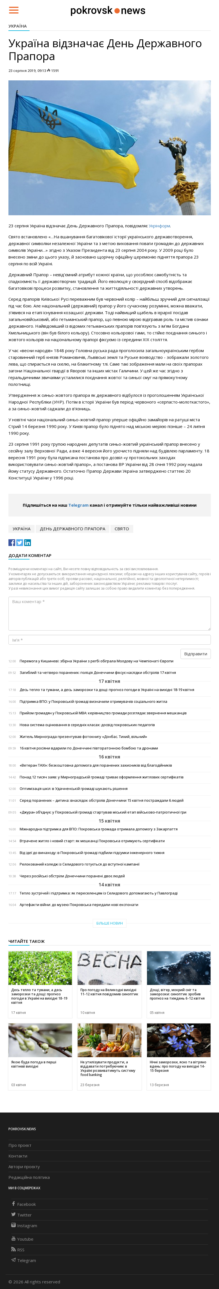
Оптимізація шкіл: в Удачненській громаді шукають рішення (74, 789)
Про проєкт (19, 1145)
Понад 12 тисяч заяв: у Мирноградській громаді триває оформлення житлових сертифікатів (102, 777)
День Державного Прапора (72, 528)
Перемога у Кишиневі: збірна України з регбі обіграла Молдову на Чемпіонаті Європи (96, 661)
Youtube (22, 1239)
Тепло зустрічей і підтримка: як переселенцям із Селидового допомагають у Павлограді (99, 893)
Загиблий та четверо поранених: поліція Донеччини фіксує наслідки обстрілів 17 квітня (98, 672)
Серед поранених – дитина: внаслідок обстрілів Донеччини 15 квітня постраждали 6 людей (102, 800)
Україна (17, 26)
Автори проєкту (24, 1166)
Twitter (21, 1215)
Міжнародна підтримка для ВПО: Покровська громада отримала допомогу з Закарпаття (99, 829)
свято (122, 528)
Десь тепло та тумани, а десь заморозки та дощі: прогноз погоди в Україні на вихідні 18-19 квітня (107, 690)
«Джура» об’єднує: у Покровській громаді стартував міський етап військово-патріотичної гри (103, 812)
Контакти (17, 1156)
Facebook (23, 1204)
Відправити (195, 653)
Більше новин (109, 923)
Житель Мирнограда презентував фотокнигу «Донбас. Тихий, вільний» (83, 737)
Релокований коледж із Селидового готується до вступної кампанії (79, 864)
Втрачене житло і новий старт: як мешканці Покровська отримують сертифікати (92, 841)
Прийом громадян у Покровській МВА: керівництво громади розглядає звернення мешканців (103, 713)
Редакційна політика (29, 1177)
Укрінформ (159, 225)
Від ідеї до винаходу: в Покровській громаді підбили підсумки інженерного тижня (92, 853)
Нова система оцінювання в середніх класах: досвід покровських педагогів (87, 725)
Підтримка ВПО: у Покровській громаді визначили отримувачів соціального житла (93, 701)
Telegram (78, 505)
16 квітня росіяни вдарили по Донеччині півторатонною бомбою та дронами (89, 748)
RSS (17, 1249)
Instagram (24, 1225)
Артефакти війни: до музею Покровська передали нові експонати (79, 905)
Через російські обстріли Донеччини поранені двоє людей (72, 876)
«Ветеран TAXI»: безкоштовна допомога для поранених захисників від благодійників (96, 765)
